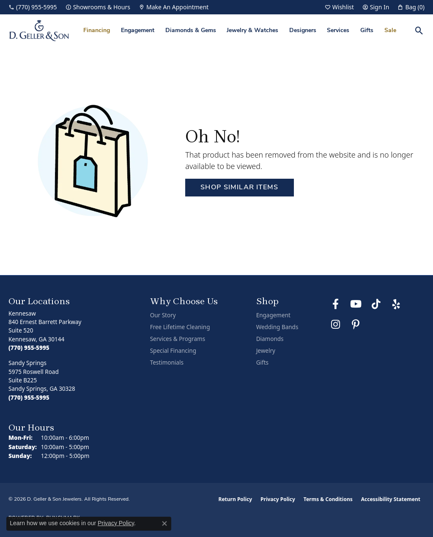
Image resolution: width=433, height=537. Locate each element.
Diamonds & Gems (190, 30)
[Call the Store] (28, 348)
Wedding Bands (277, 327)
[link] (32, 7)
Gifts (366, 30)
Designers (302, 30)
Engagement (137, 30)
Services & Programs (177, 339)
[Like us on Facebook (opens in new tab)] (335, 304)
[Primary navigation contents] (240, 30)
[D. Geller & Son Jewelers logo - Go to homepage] (39, 30)
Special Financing (173, 350)
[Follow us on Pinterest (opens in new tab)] (355, 324)
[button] (339, 7)
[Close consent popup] (164, 523)
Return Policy (235, 499)
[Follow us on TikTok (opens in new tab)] (375, 304)
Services (338, 30)
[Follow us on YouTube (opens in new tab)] (355, 304)
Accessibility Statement (390, 499)
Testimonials (167, 362)
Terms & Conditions (328, 499)
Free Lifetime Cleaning (180, 327)
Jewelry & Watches (252, 30)
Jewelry (265, 350)
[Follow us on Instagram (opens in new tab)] (335, 324)
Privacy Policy (277, 499)
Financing (96, 30)
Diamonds (270, 339)
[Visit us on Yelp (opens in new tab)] (396, 304)
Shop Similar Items (239, 187)
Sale (390, 30)
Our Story (163, 315)
